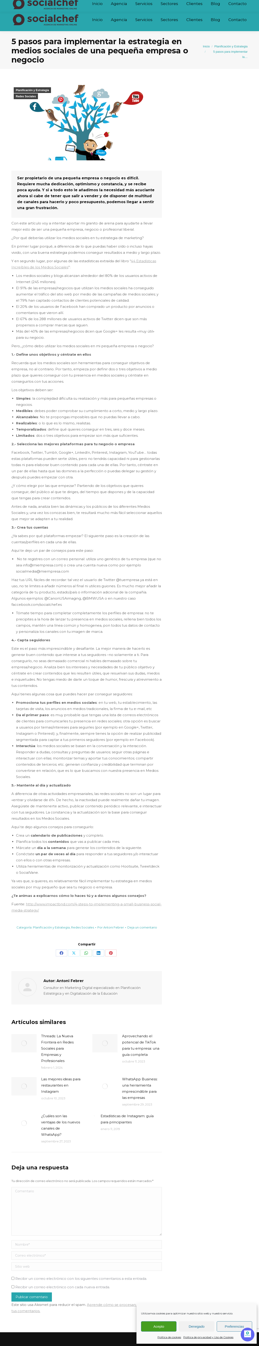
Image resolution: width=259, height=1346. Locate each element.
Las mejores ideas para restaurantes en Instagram (60, 1085)
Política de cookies (169, 1337)
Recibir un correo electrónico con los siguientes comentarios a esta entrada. (81, 1278)
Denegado (196, 1326)
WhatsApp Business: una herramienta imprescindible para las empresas (140, 1088)
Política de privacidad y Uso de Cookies (208, 1337)
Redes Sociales (26, 96)
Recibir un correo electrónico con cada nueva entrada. (62, 1287)
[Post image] (24, 1043)
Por (110, 927)
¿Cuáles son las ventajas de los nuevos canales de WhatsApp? (60, 1125)
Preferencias (234, 1326)
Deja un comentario (142, 927)
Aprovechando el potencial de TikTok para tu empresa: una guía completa (140, 1045)
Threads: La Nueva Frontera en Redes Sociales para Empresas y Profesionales (57, 1048)
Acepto (158, 1326)
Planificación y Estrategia (32, 90)
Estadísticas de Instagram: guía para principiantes (127, 1119)
